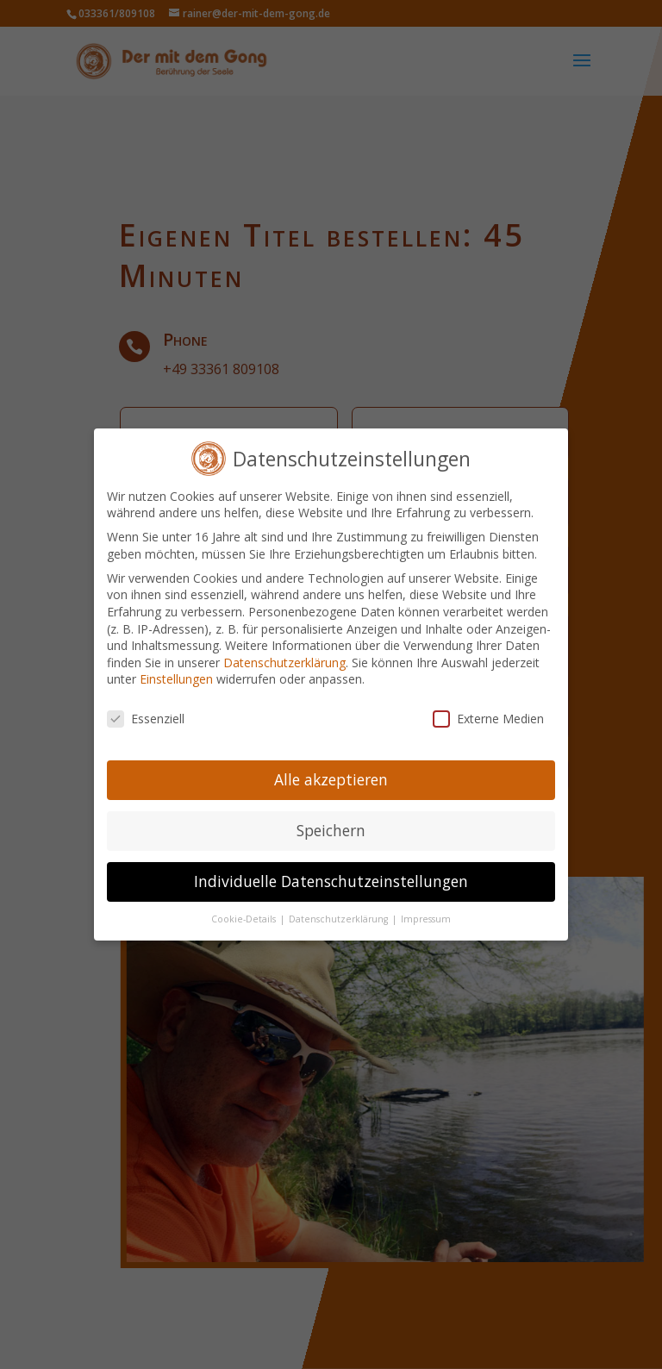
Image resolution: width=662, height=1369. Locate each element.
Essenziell (145, 708)
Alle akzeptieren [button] (331, 769)
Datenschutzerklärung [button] (339, 909)
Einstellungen (176, 668)
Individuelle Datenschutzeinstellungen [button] (331, 870)
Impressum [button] (426, 909)
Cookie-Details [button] (244, 909)
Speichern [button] (331, 820)
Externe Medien (488, 708)
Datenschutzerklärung (284, 652)
